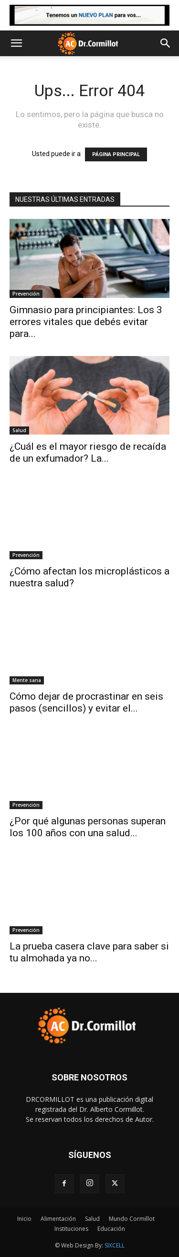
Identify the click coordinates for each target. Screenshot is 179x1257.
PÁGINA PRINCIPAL (116, 154)
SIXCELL (115, 1245)
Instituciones (71, 1229)
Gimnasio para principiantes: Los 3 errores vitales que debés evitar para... (86, 321)
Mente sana (26, 680)
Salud (19, 430)
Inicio (24, 1219)
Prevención (26, 293)
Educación (111, 1229)
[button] (16, 43)
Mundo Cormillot (132, 1219)
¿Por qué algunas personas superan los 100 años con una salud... (88, 827)
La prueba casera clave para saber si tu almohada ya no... (89, 952)
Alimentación (58, 1219)
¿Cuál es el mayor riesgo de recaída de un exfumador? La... (88, 452)
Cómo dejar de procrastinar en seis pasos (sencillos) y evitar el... (86, 702)
